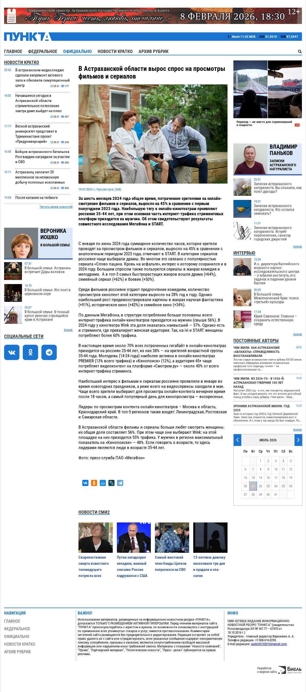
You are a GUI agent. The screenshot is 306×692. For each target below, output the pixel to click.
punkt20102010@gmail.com (269, 644)
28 (253, 494)
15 (260, 478)
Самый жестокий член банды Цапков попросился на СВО (170, 563)
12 (290, 469)
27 (245, 494)
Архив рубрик (153, 51)
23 (268, 486)
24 (275, 486)
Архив (68, 330)
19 (290, 478)
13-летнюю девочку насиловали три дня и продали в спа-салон (209, 566)
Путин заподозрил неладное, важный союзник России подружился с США (132, 566)
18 (283, 478)
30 (268, 494)
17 (275, 478)
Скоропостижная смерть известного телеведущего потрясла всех (93, 566)
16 (268, 478)
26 (290, 486)
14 (253, 478)
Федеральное (42, 51)
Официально (77, 51)
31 (275, 494)
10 (275, 469)
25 (283, 486)
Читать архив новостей (56, 207)
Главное (13, 51)
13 (245, 478)
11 (283, 469)
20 (245, 486)
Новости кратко (115, 51)
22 (260, 486)
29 (260, 494)
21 (253, 486)
